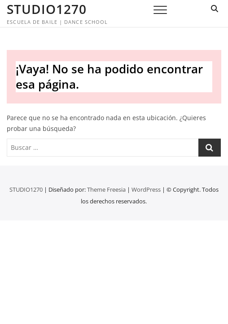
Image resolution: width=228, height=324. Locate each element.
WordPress (146, 189)
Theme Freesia (106, 189)
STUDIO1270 (47, 9)
